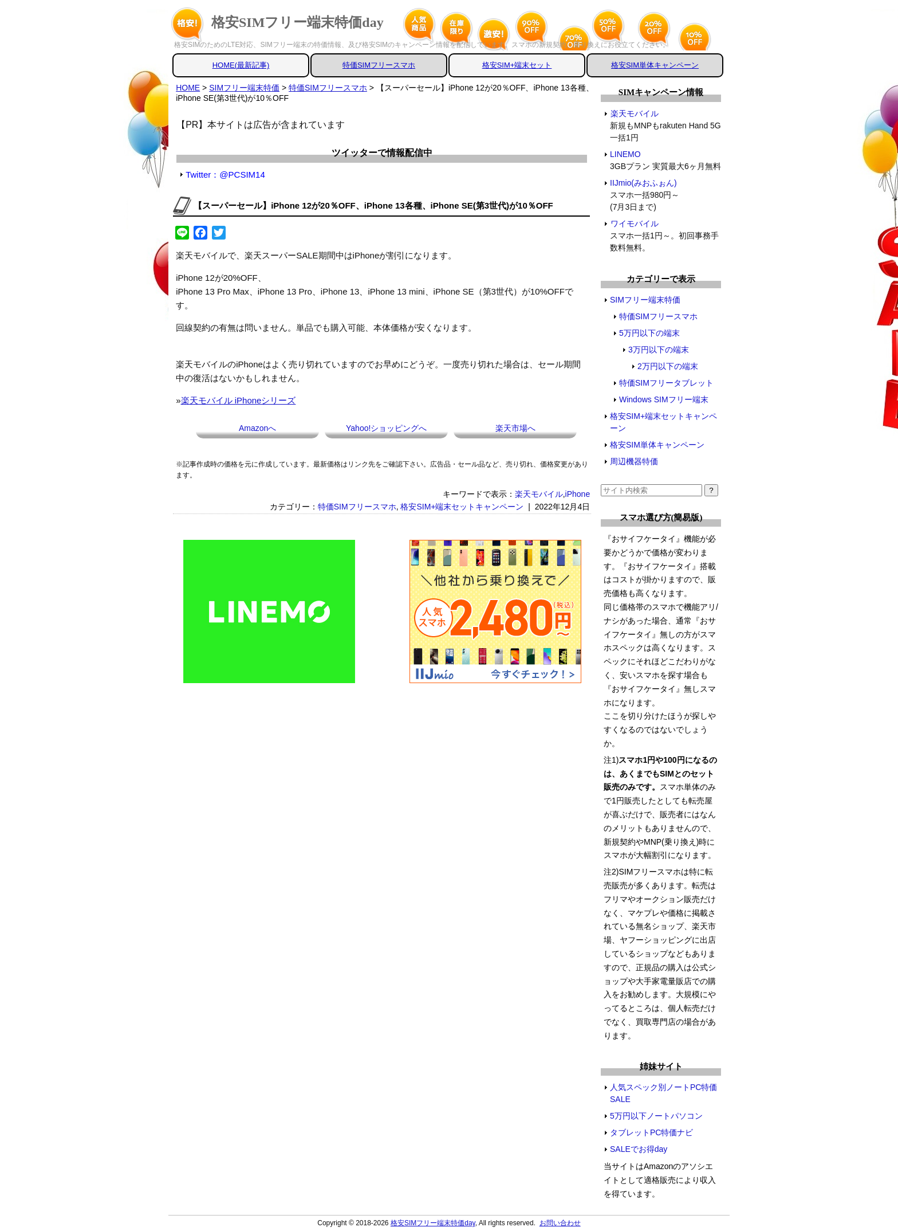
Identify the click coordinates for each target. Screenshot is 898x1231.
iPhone (577, 494)
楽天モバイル (539, 494)
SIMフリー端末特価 (645, 299)
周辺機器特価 (634, 461)
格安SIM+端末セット (517, 65)
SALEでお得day (638, 1149)
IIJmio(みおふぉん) (644, 182)
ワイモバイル (634, 223)
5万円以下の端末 (649, 333)
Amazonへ (257, 428)
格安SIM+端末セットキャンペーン (461, 506)
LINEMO (625, 154)
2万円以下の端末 (667, 366)
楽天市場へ (515, 428)
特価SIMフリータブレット (666, 382)
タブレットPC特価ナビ (651, 1132)
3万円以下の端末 (658, 349)
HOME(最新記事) (241, 65)
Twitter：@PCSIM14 (225, 174)
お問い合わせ (560, 1223)
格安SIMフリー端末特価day (297, 22)
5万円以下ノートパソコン (656, 1115)
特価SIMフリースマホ (378, 65)
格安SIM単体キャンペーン (655, 65)
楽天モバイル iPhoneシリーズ (238, 400)
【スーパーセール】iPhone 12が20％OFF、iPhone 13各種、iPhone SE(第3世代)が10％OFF (373, 205)
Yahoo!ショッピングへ (386, 428)
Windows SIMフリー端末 (663, 399)
